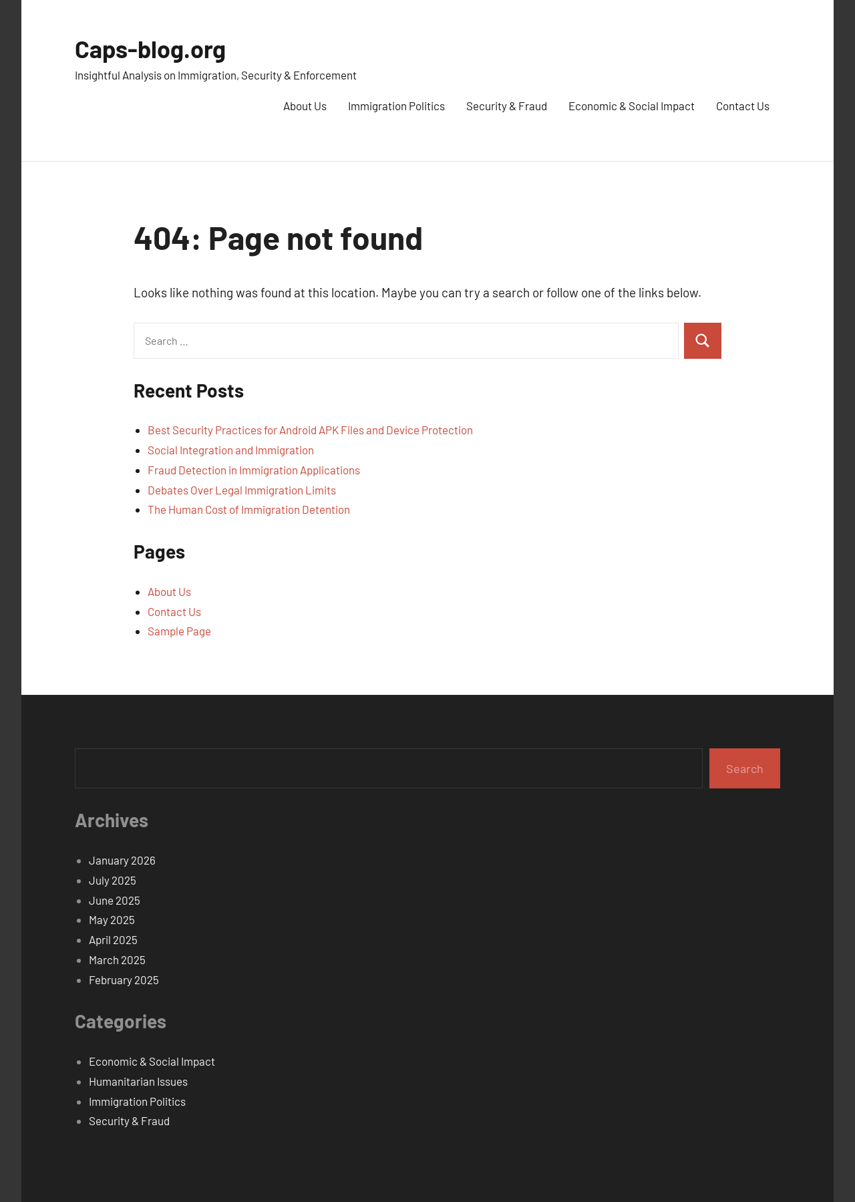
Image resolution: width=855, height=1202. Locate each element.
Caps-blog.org (150, 48)
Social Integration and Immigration (231, 449)
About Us (305, 105)
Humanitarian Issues (138, 1081)
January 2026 (122, 860)
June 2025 (114, 900)
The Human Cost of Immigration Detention (249, 509)
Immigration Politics (396, 105)
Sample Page (179, 630)
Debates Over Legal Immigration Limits (242, 489)
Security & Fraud (506, 105)
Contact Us (743, 105)
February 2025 (124, 979)
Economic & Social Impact (631, 105)
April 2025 (113, 939)
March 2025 (117, 959)
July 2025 (112, 880)
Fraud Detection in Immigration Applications (254, 469)
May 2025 (112, 919)
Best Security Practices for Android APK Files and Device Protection (310, 429)
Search (744, 768)
